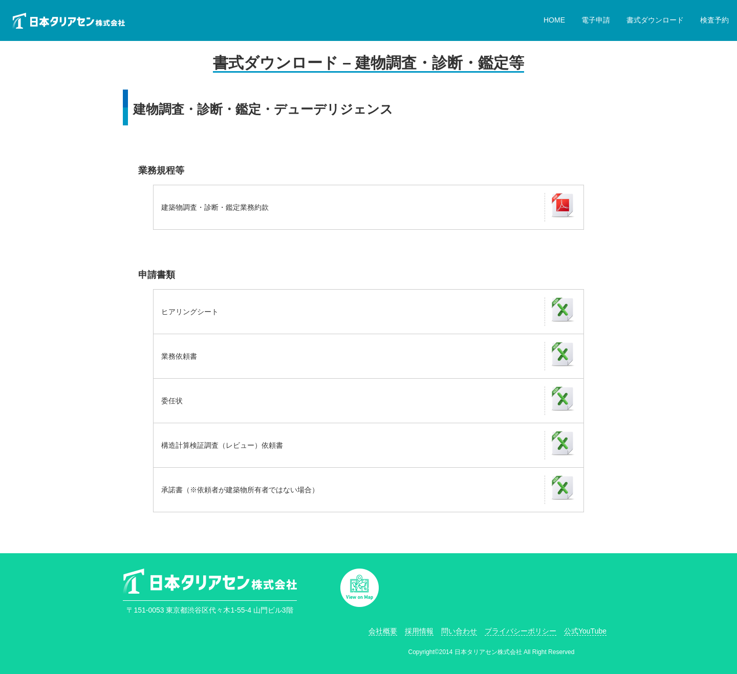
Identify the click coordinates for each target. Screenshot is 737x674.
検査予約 (714, 20)
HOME (554, 20)
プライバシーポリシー (520, 631)
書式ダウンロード (655, 20)
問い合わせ (459, 631)
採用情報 (419, 631)
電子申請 (595, 20)
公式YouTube (585, 631)
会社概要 (382, 631)
